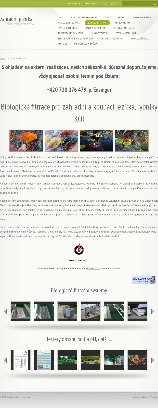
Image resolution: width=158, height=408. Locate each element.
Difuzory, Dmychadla (123, 28)
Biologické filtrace (97, 22)
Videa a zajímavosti (140, 38)
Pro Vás (122, 17)
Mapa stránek (91, 4)
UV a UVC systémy (99, 33)
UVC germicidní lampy (126, 33)
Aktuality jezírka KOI (112, 38)
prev (5, 311)
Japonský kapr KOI (95, 28)
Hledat (154, 3)
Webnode (154, 397)
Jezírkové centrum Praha (83, 17)
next (152, 311)
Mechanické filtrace (69, 22)
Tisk (113, 4)
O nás (107, 17)
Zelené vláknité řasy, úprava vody (76, 38)
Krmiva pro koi (122, 22)
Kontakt (62, 43)
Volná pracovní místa (85, 43)
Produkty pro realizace (70, 33)
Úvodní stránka (73, 4)
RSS (104, 4)
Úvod (60, 17)
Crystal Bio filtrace (68, 28)
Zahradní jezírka (142, 17)
